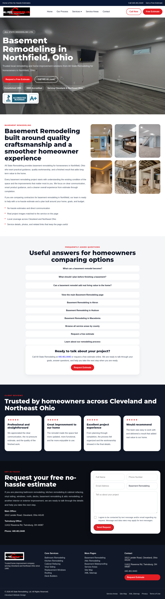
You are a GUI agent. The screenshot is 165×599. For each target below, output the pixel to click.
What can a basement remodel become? (82, 268)
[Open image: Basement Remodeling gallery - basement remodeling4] (101, 177)
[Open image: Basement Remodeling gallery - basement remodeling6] (149, 177)
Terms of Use (155, 594)
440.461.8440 (64, 357)
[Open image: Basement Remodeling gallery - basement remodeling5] (125, 177)
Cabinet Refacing (52, 564)
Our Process (62, 11)
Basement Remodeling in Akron (82, 302)
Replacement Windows (55, 570)
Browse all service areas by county (82, 326)
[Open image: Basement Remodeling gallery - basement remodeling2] (125, 141)
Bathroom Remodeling (55, 558)
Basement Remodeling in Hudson (82, 310)
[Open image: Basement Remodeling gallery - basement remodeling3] (149, 141)
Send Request (104, 527)
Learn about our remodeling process (82, 342)
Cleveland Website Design (15, 595)
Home (50, 11)
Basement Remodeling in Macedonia (82, 318)
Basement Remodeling (95, 558)
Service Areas (92, 11)
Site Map (89, 570)
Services (77, 11)
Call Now (133, 11)
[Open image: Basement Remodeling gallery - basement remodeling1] (101, 141)
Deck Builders (51, 576)
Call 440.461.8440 (135, 3)
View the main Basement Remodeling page (82, 295)
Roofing (48, 573)
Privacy (145, 594)
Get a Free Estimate (154, 3)
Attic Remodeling (92, 561)
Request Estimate (82, 367)
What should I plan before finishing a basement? (82, 277)
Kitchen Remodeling (54, 561)
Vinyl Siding (50, 567)
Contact (106, 11)
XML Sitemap (91, 573)
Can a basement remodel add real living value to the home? (82, 285)
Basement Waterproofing (96, 564)
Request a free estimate (82, 334)
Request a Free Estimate (18, 79)
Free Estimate (152, 11)
